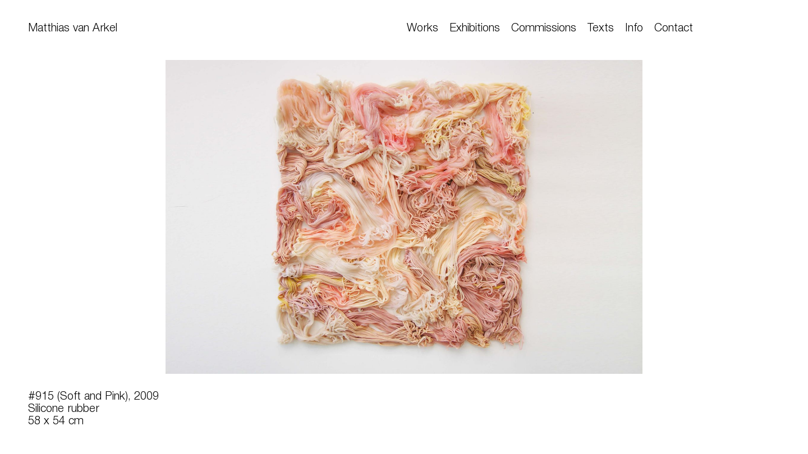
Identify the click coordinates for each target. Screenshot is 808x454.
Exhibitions (474, 29)
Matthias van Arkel (72, 29)
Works (422, 29)
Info (634, 29)
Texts (600, 29)
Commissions (543, 29)
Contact (673, 29)
